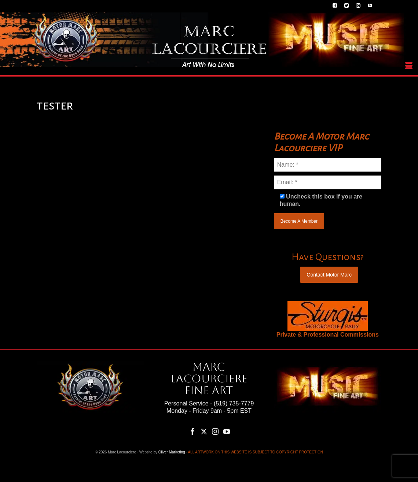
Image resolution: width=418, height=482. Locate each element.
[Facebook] (192, 431)
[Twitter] (204, 431)
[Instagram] (215, 431)
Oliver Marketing (171, 452)
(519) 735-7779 (234, 403)
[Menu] (409, 66)
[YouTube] (226, 431)
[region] (327, 316)
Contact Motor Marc (329, 275)
